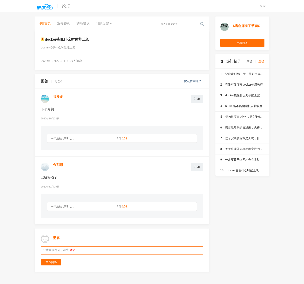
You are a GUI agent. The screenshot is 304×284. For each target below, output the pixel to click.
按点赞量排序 (193, 81)
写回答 (242, 43)
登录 (263, 6)
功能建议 (83, 23)
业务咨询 (63, 23)
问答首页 (44, 23)
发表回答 (51, 262)
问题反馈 (104, 23)
